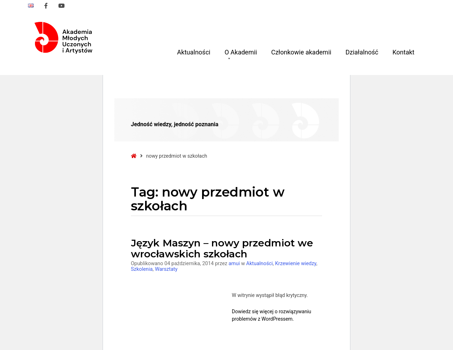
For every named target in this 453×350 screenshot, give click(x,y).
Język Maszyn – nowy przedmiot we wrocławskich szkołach (222, 248)
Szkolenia (142, 269)
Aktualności (193, 52)
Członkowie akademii (301, 52)
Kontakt (403, 52)
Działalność (361, 52)
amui (235, 264)
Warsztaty (166, 269)
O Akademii (240, 54)
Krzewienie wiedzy (295, 264)
